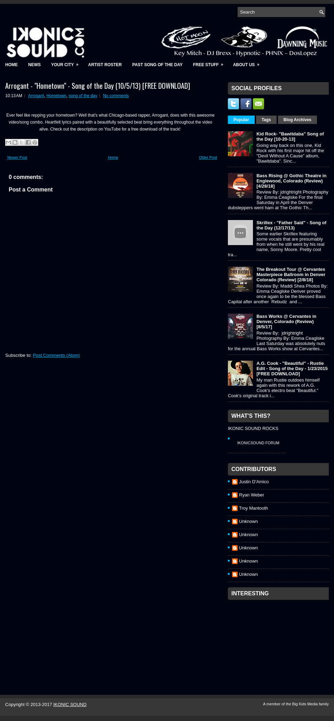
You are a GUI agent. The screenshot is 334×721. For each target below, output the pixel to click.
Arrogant (36, 95)
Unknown (248, 521)
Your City (67, 62)
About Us (248, 62)
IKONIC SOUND (69, 704)
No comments (116, 95)
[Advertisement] (266, 638)
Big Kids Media (305, 704)
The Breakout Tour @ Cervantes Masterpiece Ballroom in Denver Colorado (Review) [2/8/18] (290, 274)
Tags (266, 119)
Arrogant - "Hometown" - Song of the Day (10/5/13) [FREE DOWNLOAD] (97, 85)
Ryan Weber (251, 494)
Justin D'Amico (254, 481)
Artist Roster (105, 64)
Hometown (56, 95)
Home (11, 64)
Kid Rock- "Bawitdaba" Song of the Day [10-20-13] (290, 136)
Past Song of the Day (157, 64)
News (34, 64)
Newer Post (17, 157)
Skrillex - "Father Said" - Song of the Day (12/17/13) (291, 225)
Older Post (208, 157)
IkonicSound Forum (258, 443)
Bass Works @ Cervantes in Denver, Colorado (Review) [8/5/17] (286, 321)
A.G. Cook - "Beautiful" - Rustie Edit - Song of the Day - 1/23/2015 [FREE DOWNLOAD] (291, 368)
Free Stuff (210, 62)
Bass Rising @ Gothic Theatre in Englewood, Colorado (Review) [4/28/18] (291, 181)
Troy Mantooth (253, 508)
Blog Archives (297, 119)
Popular (241, 119)
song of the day (83, 95)
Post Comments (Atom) (56, 355)
